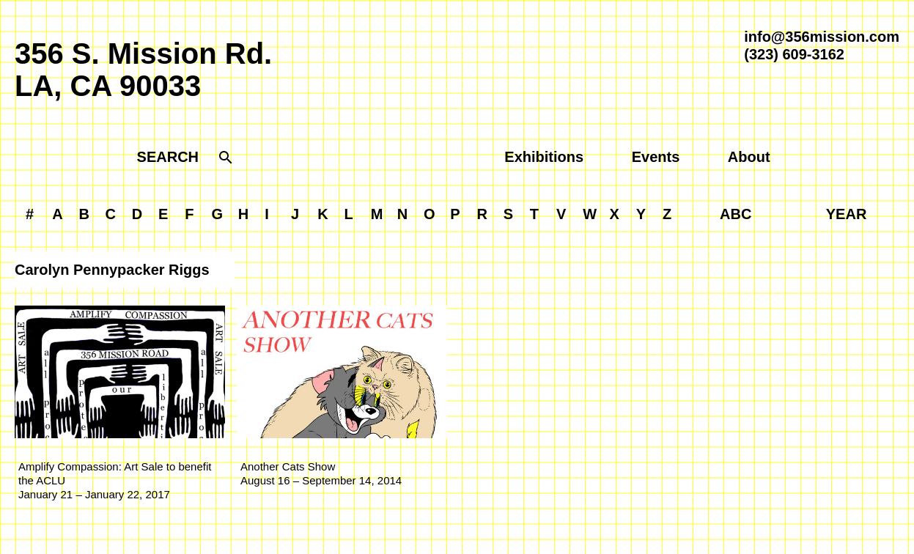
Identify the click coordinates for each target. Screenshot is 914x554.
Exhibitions (543, 157)
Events (656, 157)
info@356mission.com (821, 37)
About (749, 157)
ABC (735, 214)
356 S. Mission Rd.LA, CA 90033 (143, 69)
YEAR (846, 214)
